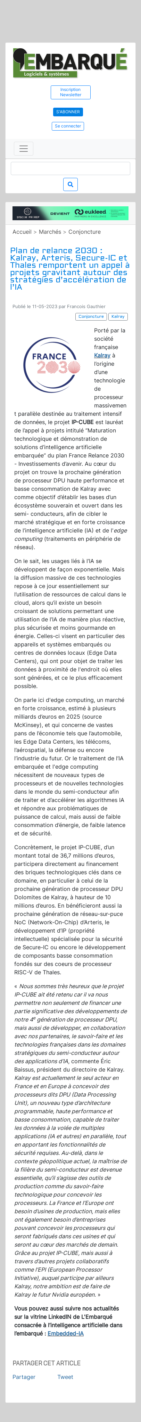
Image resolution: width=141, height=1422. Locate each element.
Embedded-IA (66, 1333)
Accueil (22, 231)
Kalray (102, 355)
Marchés (50, 231)
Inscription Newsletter (70, 92)
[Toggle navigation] (23, 149)
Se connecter (68, 126)
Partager (24, 1376)
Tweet (65, 1376)
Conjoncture (84, 231)
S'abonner (68, 111)
